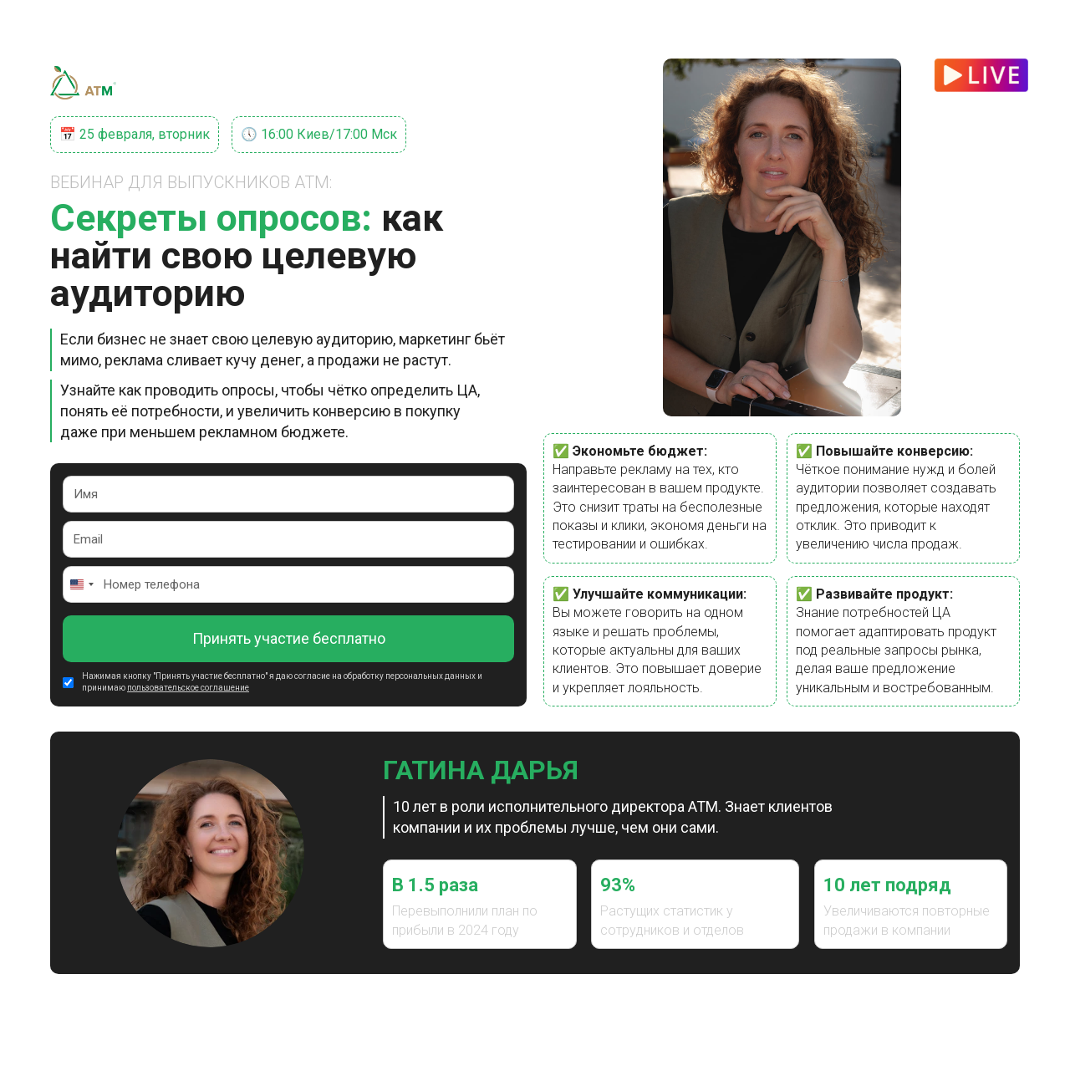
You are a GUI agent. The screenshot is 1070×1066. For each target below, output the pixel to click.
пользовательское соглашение (188, 687)
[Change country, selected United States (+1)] (81, 584)
